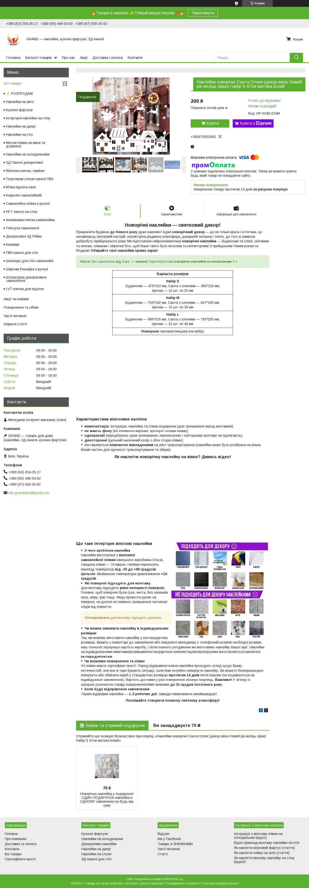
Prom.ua (177, 879)
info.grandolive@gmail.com (28, 493)
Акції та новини (16, 299)
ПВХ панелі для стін (22, 253)
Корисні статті (15, 324)
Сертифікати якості (20, 859)
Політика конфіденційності (220, 883)
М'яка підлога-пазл (21, 187)
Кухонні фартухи (19, 110)
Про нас (68, 57)
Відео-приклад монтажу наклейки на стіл (266, 843)
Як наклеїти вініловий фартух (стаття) (264, 848)
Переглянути (203, 13)
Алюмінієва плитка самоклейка (30, 220)
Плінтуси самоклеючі (22, 228)
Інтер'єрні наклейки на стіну (28, 118)
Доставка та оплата (20, 844)
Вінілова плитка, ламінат (25, 171)
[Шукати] (296, 57)
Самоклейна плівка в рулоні (28, 203)
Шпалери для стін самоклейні (29, 261)
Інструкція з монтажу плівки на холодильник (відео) (258, 836)
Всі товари (12, 83)
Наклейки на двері (20, 126)
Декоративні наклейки (99, 844)
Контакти (134, 57)
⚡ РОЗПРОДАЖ (19, 93)
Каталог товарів (38, 57)
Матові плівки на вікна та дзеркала (25, 144)
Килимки (12, 244)
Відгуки (163, 834)
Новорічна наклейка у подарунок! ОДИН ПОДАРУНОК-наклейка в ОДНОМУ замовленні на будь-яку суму (107, 799)
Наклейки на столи (96, 854)
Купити (212, 123)
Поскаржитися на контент (182, 883)
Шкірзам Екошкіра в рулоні (27, 269)
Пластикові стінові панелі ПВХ (29, 179)
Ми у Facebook (169, 839)
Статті (163, 854)
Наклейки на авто (20, 102)
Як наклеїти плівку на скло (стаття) (261, 853)
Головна (13, 57)
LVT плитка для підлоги (25, 289)
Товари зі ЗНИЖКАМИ (175, 844)
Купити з (256, 123)
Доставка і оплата (107, 57)
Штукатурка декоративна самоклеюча (26, 279)
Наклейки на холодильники (27, 154)
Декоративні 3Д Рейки (24, 236)
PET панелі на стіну (21, 212)
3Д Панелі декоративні (24, 162)
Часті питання (15, 316)
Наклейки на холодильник (102, 839)
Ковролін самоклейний (24, 195)
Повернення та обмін (21, 307)
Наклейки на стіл (19, 134)
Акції (84, 57)
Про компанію (16, 839)
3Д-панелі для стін (96, 859)
